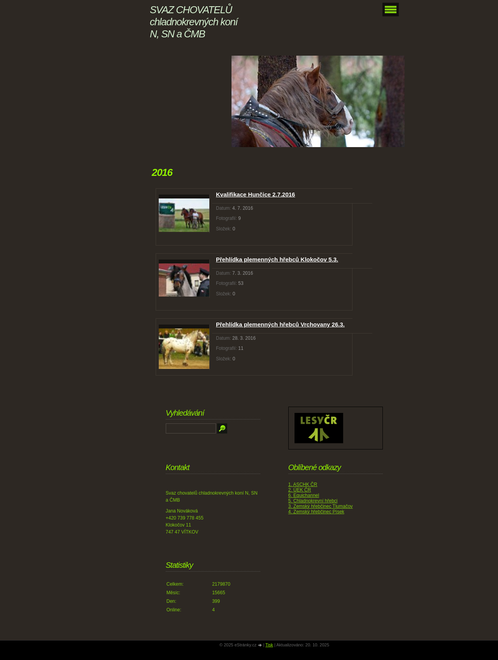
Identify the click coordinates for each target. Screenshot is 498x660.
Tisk (269, 644)
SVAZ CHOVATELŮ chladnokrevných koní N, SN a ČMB (193, 22)
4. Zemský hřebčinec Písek (316, 511)
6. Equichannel (303, 495)
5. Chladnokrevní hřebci (313, 501)
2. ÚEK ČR (299, 490)
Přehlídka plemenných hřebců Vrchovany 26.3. (280, 324)
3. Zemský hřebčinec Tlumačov (320, 506)
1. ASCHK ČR (302, 484)
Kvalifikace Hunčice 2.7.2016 (255, 194)
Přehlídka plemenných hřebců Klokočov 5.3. (277, 259)
